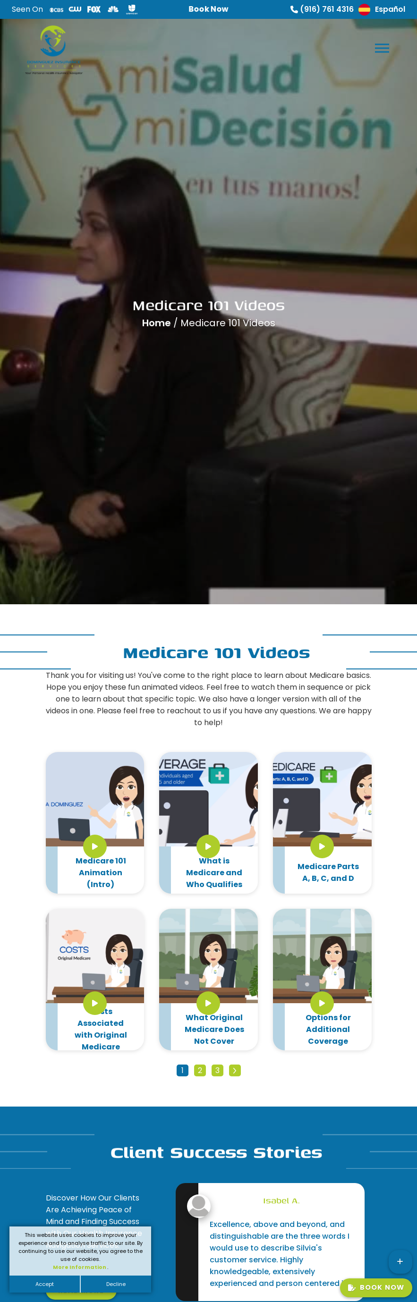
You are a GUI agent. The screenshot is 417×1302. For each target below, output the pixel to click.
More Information (80, 1267)
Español (381, 10)
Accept (44, 1284)
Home (157, 323)
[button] (381, 46)
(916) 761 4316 (322, 9)
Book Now (376, 1287)
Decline (116, 1284)
